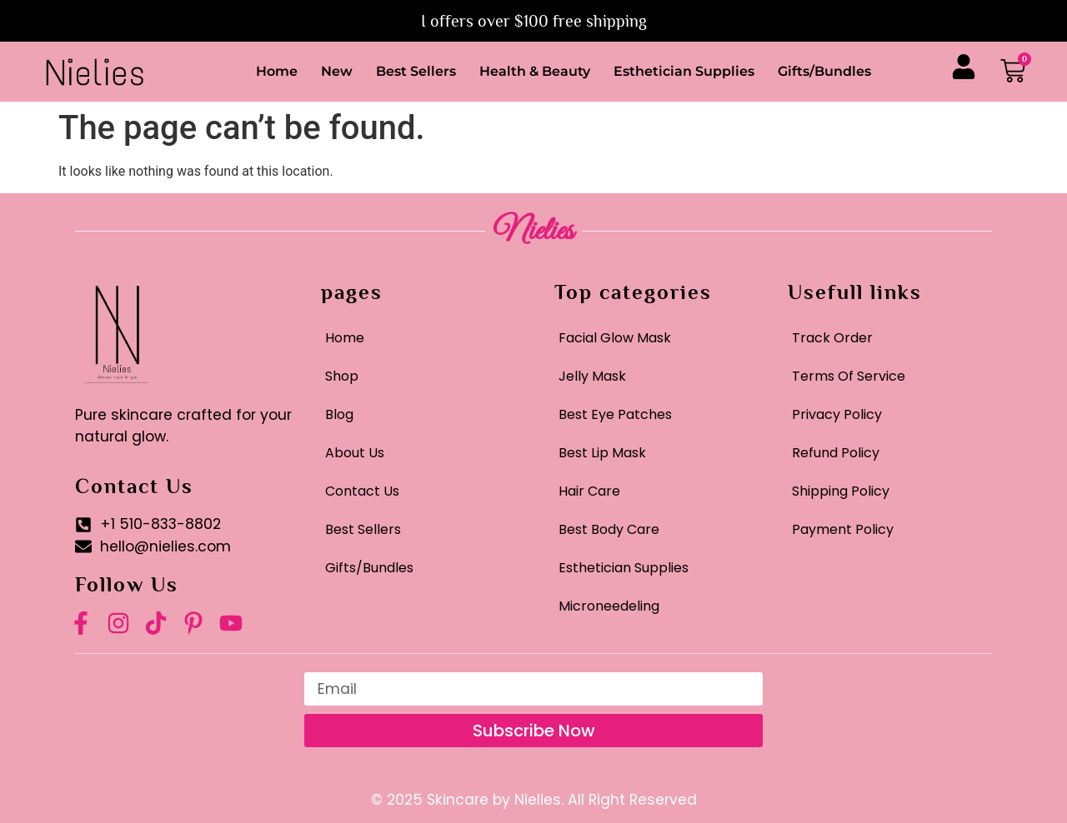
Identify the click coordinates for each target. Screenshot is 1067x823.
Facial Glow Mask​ (615, 337)
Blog (339, 414)
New (337, 71)
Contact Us (362, 491)
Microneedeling (609, 606)
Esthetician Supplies (684, 71)
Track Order (832, 337)
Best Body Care (609, 529)
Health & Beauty (534, 71)
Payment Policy (843, 529)
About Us (354, 452)
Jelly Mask (592, 376)
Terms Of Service (848, 376)
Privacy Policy (837, 414)
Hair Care (589, 491)
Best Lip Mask (602, 452)
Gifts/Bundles (824, 71)
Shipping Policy (840, 491)
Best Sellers (416, 71)
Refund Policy (835, 452)
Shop (341, 376)
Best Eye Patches (615, 414)
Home (277, 71)
